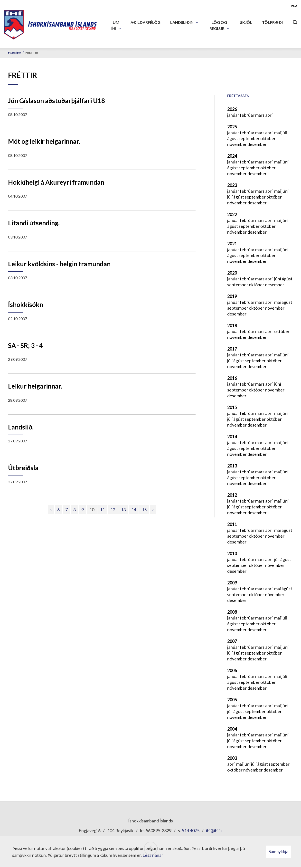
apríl (269, 115)
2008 (232, 612)
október (268, 138)
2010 (232, 553)
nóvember (237, 144)
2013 (232, 465)
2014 (232, 436)
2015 (232, 407)
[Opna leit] (295, 21)
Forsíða (14, 52)
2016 (232, 378)
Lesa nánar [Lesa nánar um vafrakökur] (152, 855)
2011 (232, 524)
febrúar (247, 115)
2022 (232, 214)
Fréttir (31, 52)
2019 (232, 296)
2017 (232, 349)
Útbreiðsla (23, 468)
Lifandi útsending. (34, 223)
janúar (233, 115)
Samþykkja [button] (278, 851)
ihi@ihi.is (214, 830)
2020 (232, 273)
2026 (232, 109)
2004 (232, 729)
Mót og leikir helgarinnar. (44, 141)
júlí (284, 132)
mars (260, 115)
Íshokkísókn (25, 304)
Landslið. (21, 427)
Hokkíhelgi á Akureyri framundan (56, 182)
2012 (232, 495)
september (249, 138)
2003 (232, 758)
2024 (232, 156)
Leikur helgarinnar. (35, 386)
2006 (232, 670)
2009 (232, 582)
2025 (232, 126)
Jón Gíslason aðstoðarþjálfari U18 (56, 101)
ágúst (233, 138)
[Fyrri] (51, 509)
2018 (232, 325)
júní (285, 161)
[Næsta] (153, 509)
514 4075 (190, 830)
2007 (232, 641)
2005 (232, 699)
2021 (232, 243)
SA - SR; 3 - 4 (25, 345)
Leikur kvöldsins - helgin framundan (59, 264)
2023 (232, 185)
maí (278, 132)
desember (257, 144)
